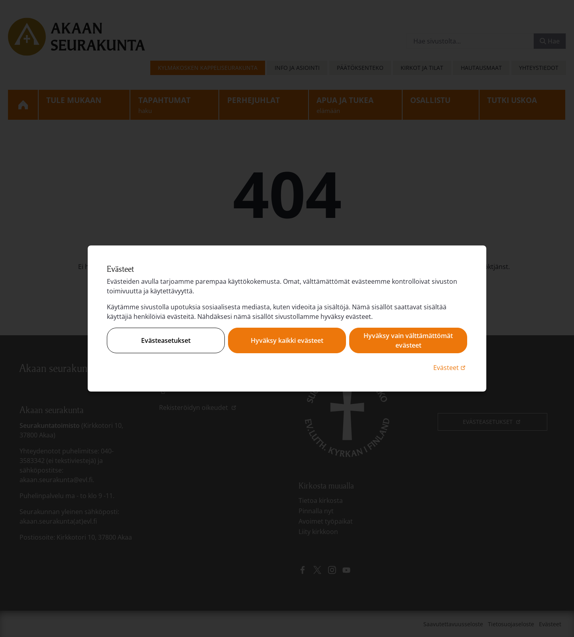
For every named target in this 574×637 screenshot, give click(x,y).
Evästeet (450, 367)
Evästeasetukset (166, 340)
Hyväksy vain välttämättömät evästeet (408, 340)
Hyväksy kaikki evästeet (287, 340)
